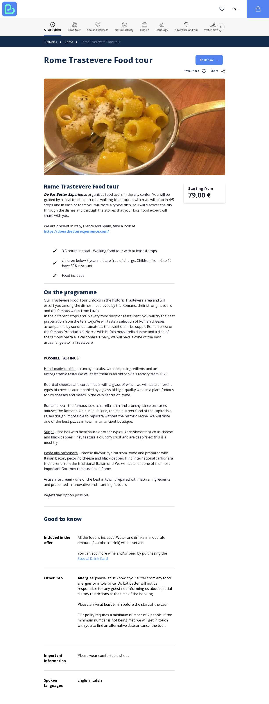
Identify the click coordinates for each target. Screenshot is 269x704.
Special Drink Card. (93, 558)
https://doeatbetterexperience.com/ (76, 231)
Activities (51, 42)
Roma (69, 42)
